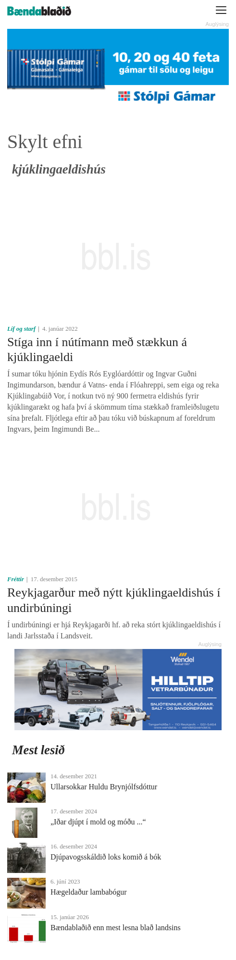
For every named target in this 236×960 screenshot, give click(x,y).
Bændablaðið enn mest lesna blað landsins (115, 927)
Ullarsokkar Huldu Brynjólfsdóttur (103, 787)
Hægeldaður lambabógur (88, 892)
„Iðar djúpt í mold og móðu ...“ (98, 822)
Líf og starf (21, 328)
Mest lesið (38, 750)
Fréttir (15, 579)
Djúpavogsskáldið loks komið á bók (105, 857)
